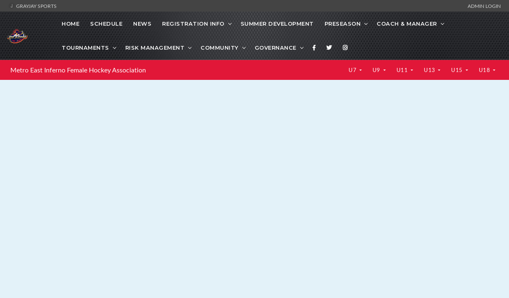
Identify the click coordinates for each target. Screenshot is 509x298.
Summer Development (277, 23)
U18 (485, 70)
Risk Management (155, 47)
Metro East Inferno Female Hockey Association (78, 69)
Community (220, 47)
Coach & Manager (407, 23)
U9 (377, 70)
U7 (353, 70)
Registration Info (193, 23)
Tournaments (85, 47)
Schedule (106, 23)
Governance (275, 47)
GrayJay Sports (32, 5)
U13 (430, 70)
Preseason (343, 23)
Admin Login (484, 5)
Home (70, 23)
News (142, 23)
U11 (403, 70)
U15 (457, 70)
